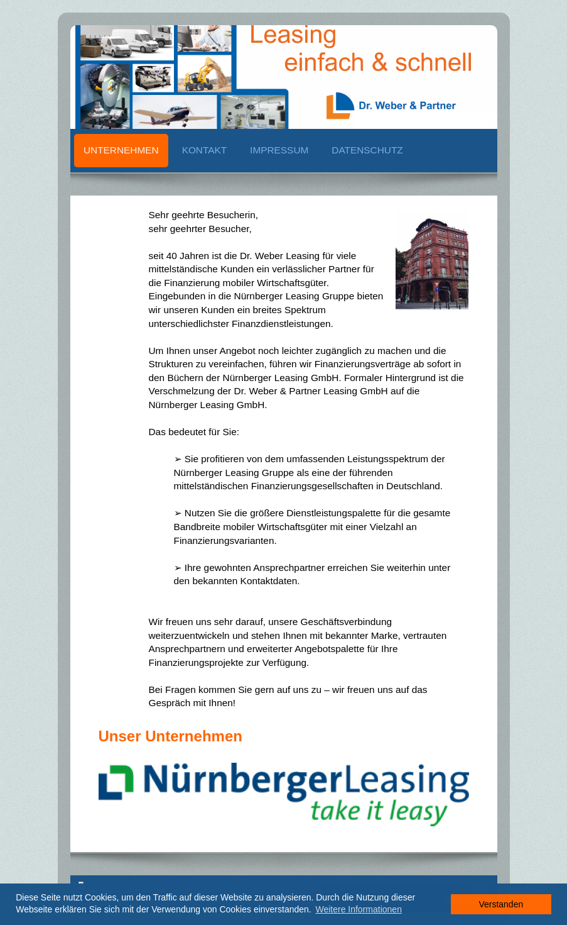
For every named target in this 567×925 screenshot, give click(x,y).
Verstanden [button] (500, 904)
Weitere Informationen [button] (358, 909)
